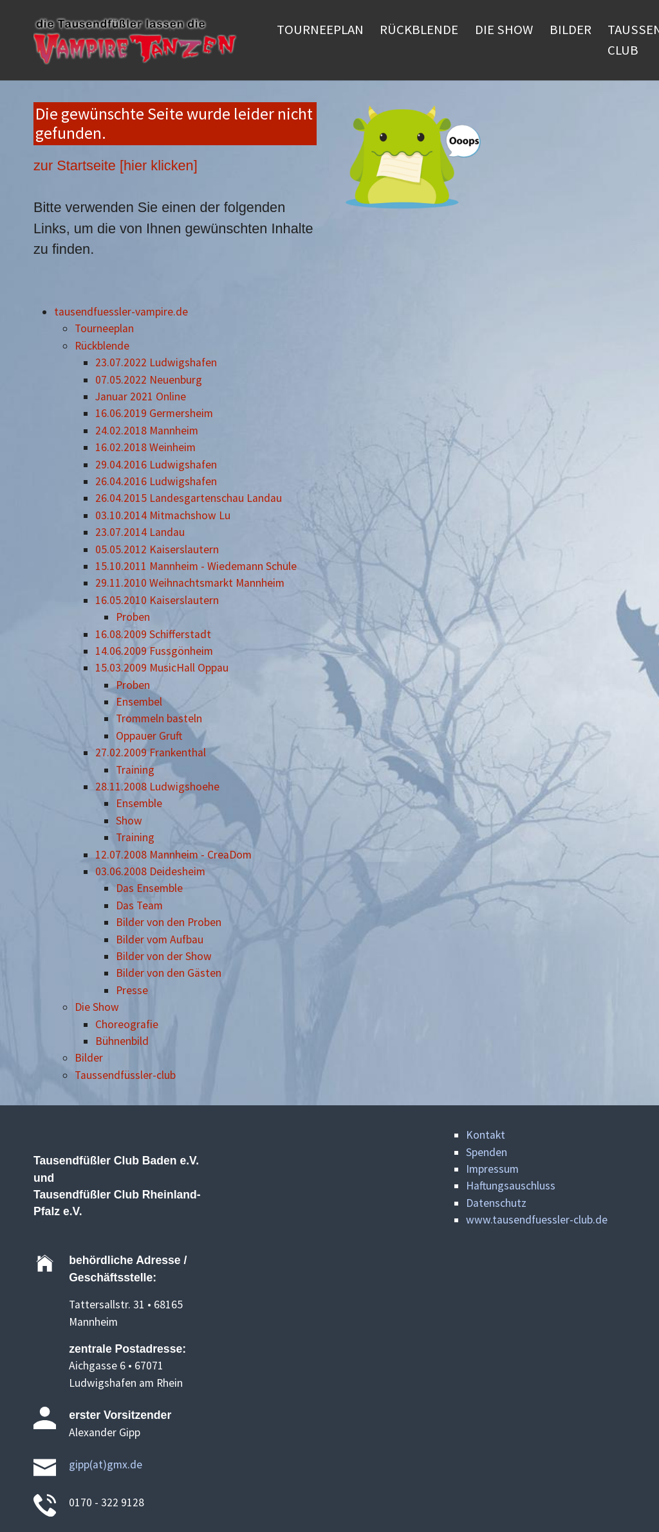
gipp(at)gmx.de (105, 1464)
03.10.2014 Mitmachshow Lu (162, 515)
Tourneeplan (104, 328)
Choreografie (126, 1024)
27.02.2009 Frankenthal (150, 752)
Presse (132, 990)
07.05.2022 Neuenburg (148, 380)
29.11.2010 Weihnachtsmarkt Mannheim (189, 583)
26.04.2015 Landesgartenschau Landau (188, 498)
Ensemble (139, 803)
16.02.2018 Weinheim (145, 447)
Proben (133, 617)
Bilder (89, 1058)
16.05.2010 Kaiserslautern (157, 600)
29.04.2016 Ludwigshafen (156, 465)
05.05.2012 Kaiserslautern (157, 549)
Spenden (486, 1152)
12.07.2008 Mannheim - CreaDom (173, 855)
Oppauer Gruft (149, 736)
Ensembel (139, 702)
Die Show (97, 1007)
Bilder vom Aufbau (159, 939)
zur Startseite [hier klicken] (115, 165)
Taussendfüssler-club (125, 1075)
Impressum (492, 1169)
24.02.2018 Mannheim (146, 430)
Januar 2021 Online (140, 396)
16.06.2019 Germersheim (154, 413)
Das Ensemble (149, 888)
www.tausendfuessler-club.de (537, 1220)
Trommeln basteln (159, 718)
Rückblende (102, 346)
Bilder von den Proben (168, 922)
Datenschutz (496, 1203)
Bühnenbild (122, 1041)
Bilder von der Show (164, 956)
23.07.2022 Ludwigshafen (156, 362)
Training (135, 770)
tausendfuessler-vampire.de (121, 312)
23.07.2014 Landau (140, 532)
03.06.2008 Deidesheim (150, 871)
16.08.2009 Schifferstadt (153, 634)
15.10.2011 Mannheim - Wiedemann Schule (196, 566)
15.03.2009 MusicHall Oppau (161, 668)
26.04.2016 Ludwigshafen (156, 481)
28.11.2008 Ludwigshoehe (157, 786)
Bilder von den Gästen (168, 973)
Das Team (139, 905)
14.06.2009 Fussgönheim (154, 651)
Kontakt (485, 1135)
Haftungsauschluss (510, 1186)
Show (129, 821)
